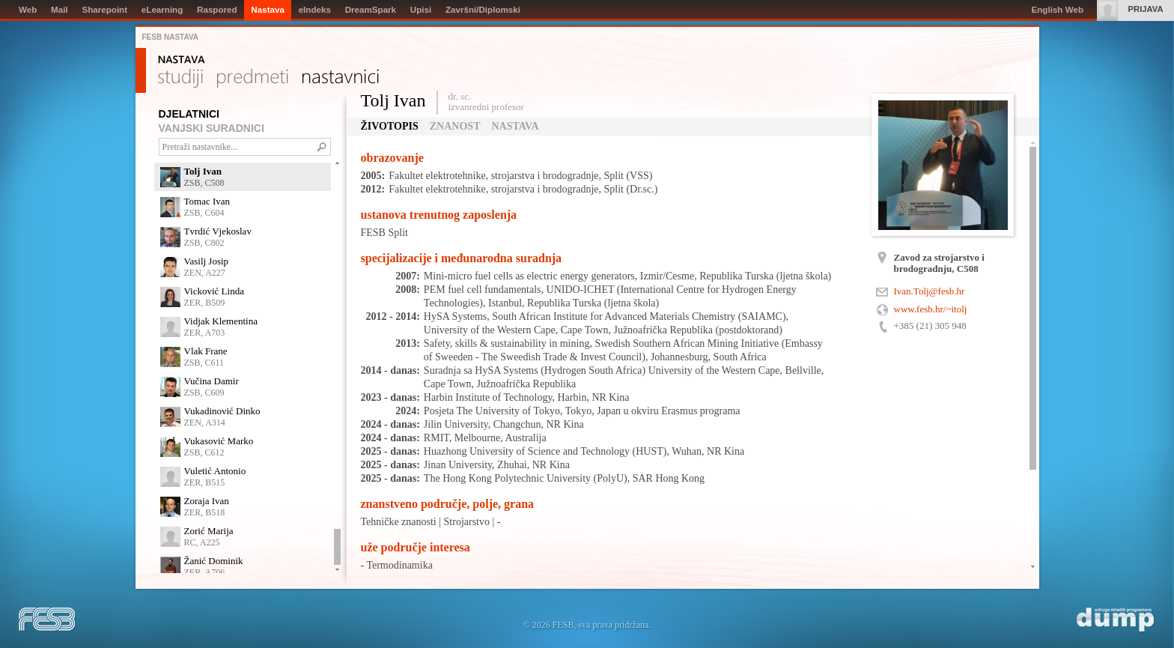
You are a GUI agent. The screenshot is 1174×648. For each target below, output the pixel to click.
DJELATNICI (189, 114)
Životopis (390, 126)
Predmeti (252, 79)
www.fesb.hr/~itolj (930, 309)
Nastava (181, 59)
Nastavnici (340, 79)
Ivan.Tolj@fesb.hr (929, 291)
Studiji (180, 79)
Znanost (455, 126)
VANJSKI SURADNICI (211, 128)
